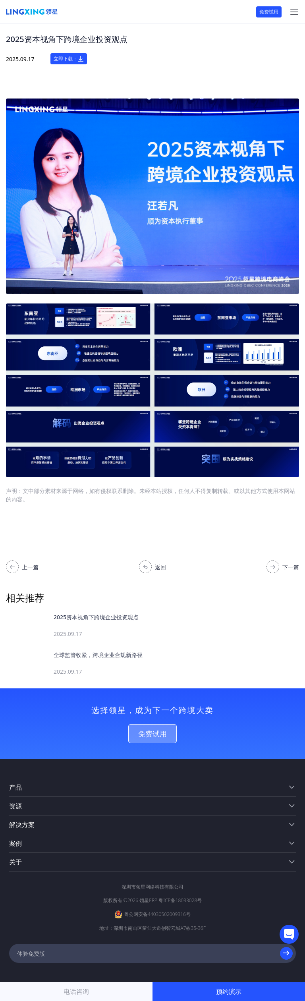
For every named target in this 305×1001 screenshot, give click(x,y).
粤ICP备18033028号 (180, 900)
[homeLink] (32, 12)
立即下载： (69, 58)
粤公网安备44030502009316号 (157, 914)
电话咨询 (76, 991)
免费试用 (268, 11)
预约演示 (228, 991)
